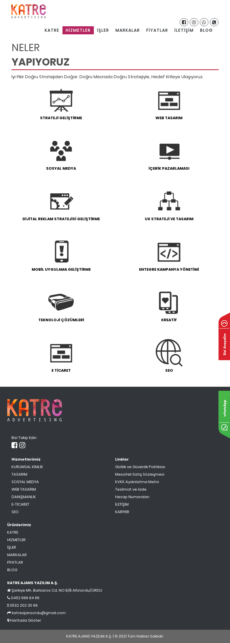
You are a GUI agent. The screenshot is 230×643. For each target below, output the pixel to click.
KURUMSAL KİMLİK (27, 467)
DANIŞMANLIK (24, 497)
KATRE (52, 30)
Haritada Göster (24, 620)
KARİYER (122, 512)
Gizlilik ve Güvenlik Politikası (140, 467)
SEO (15, 512)
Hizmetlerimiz (26, 459)
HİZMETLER (78, 30)
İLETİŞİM (184, 30)
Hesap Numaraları (132, 497)
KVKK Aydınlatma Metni (137, 482)
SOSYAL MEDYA (25, 482)
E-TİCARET (20, 504)
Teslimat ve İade (131, 489)
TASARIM (19, 474)
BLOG (206, 30)
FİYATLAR (157, 30)
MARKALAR (127, 30)
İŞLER (103, 30)
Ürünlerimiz (19, 525)
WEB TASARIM (24, 489)
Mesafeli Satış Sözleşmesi (139, 474)
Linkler (122, 459)
